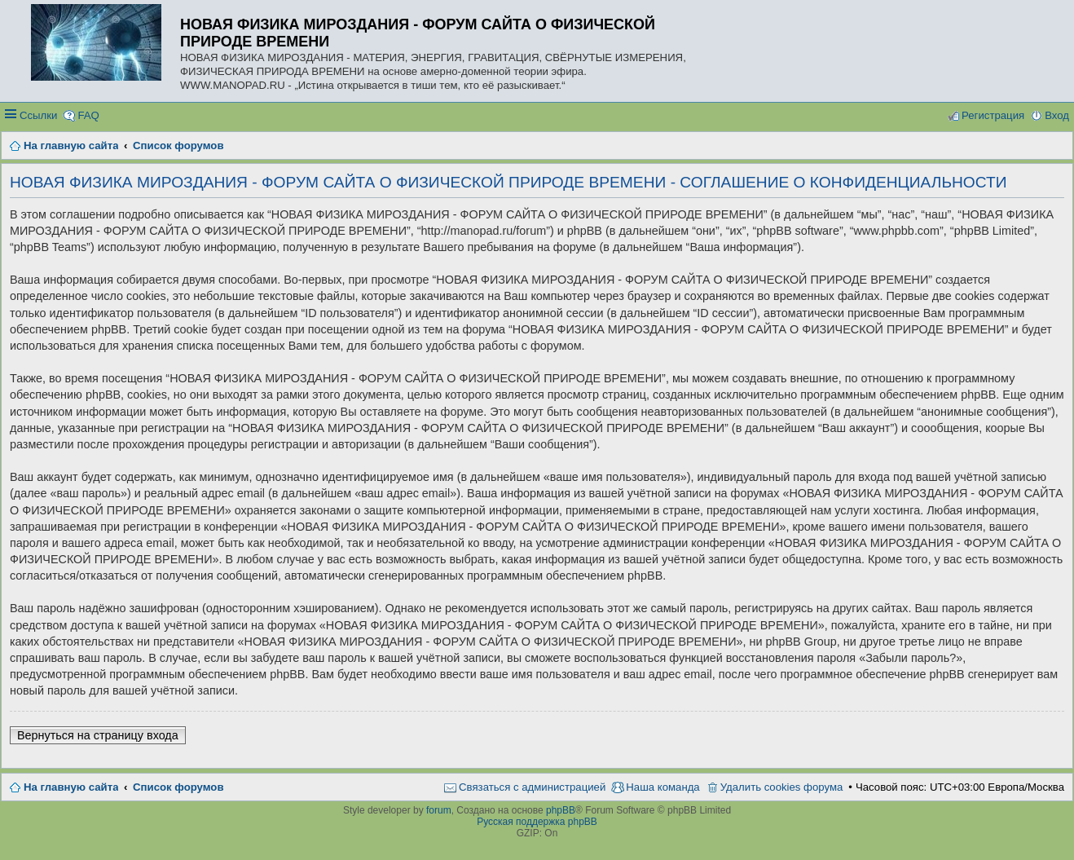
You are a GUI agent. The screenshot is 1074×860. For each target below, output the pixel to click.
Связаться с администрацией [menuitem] (532, 787)
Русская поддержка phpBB (537, 821)
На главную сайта (71, 787)
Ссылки (38, 115)
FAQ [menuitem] (88, 115)
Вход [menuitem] (1057, 115)
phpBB (560, 810)
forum (438, 810)
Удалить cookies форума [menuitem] (781, 787)
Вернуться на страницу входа (97, 735)
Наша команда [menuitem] (662, 787)
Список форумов (178, 787)
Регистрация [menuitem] (993, 115)
